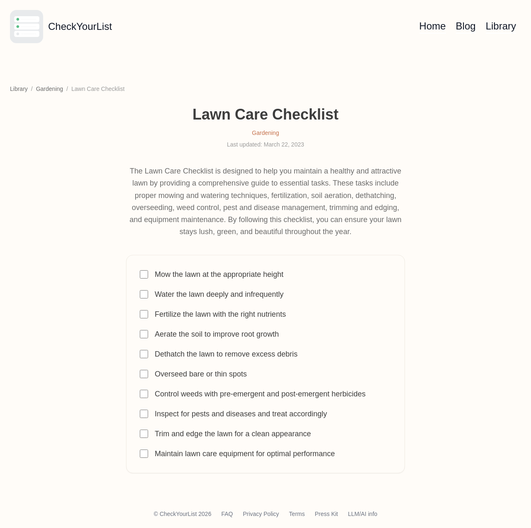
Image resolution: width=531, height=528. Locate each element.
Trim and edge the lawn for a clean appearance (233, 434)
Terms (297, 514)
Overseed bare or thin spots (201, 374)
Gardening (49, 89)
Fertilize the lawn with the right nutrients (220, 314)
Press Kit (326, 514)
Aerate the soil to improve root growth (217, 334)
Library (501, 26)
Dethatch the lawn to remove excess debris (226, 354)
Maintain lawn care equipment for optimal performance (245, 454)
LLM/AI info (363, 514)
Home (432, 26)
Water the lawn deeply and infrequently (219, 294)
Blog (466, 26)
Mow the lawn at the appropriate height (219, 274)
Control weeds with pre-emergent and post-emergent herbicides (260, 394)
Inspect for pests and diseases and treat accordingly (241, 414)
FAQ (227, 514)
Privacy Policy (261, 514)
